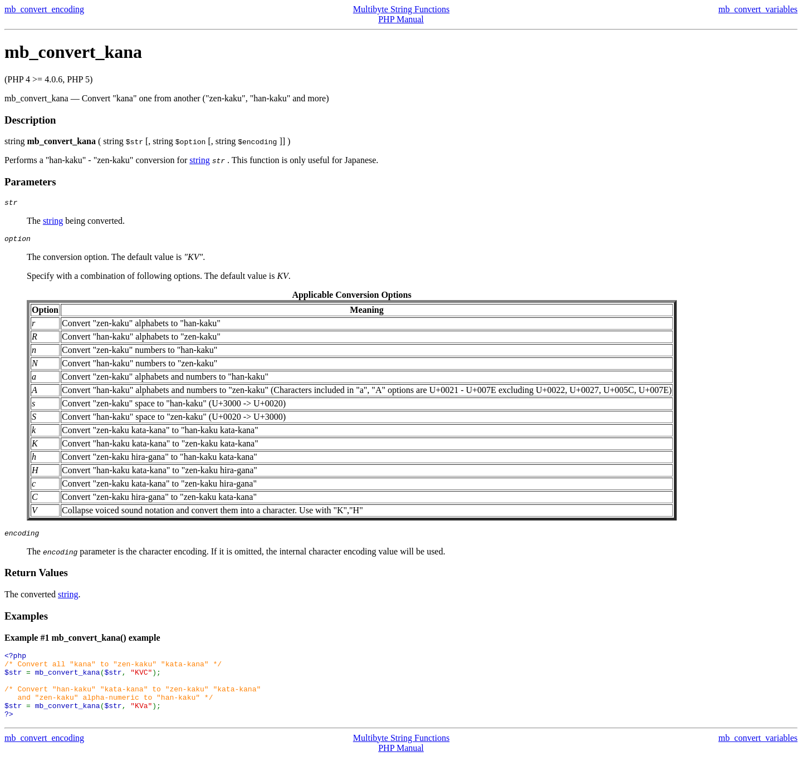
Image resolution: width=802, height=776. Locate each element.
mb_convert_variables (758, 9)
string (199, 160)
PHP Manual (401, 19)
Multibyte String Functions (401, 9)
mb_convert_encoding (44, 9)
